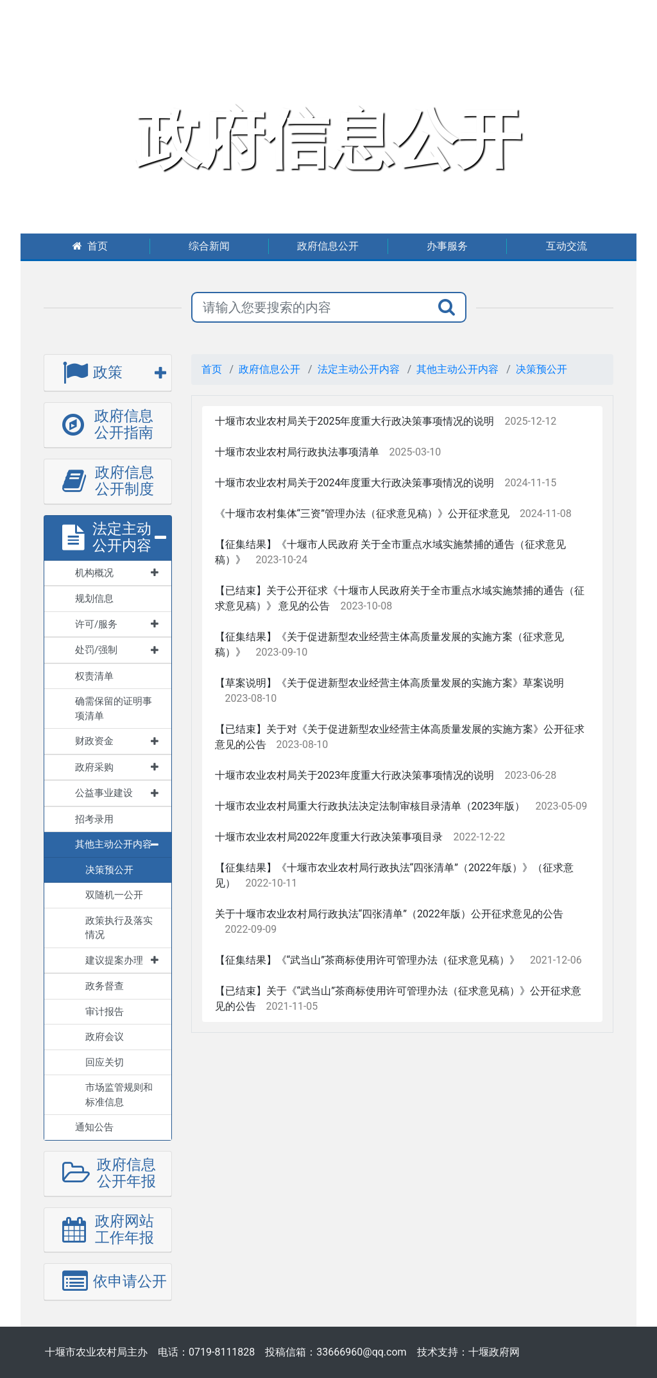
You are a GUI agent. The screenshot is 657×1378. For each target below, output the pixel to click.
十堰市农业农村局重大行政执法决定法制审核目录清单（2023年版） (370, 806)
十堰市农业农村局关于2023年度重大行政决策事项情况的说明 (355, 775)
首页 (90, 246)
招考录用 (94, 819)
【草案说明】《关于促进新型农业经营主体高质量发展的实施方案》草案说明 (389, 683)
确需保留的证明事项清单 (113, 708)
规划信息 (94, 598)
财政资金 (116, 741)
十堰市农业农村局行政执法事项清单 (297, 452)
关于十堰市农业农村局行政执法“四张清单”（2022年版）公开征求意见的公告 (389, 914)
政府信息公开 (328, 246)
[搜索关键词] (310, 307)
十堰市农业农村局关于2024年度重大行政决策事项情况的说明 (355, 483)
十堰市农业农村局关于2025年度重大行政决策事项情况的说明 (355, 421)
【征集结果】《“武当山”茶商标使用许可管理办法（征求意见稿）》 (367, 960)
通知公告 (94, 1127)
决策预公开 (541, 369)
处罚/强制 (116, 650)
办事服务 (447, 246)
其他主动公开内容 (116, 844)
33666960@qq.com (361, 1352)
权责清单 (94, 676)
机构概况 (116, 573)
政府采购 (116, 767)
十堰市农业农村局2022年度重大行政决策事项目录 (329, 837)
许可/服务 (116, 624)
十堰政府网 (494, 1352)
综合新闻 (209, 246)
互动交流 (566, 246)
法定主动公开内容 (359, 369)
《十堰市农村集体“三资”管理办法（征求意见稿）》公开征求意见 (362, 513)
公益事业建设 (116, 793)
